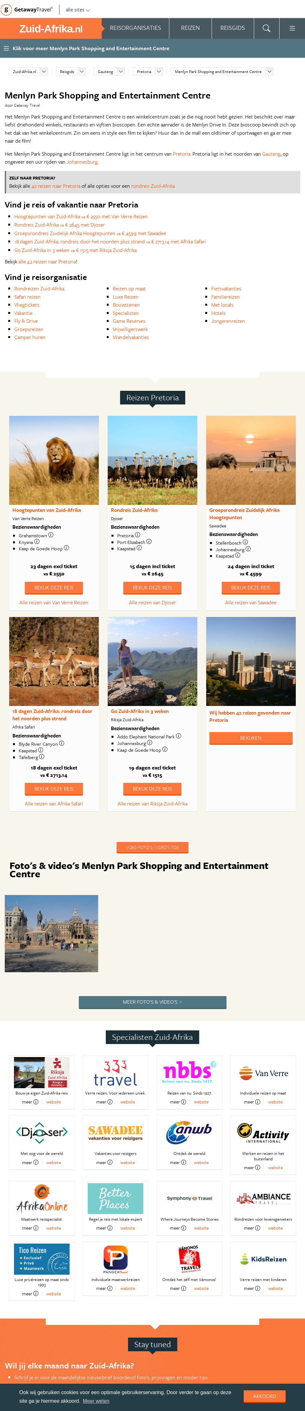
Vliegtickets (26, 305)
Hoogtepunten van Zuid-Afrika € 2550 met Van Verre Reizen (81, 216)
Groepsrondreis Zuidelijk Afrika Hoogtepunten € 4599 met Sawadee (90, 233)
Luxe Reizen (126, 297)
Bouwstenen (126, 305)
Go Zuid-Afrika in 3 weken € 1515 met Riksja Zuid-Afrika (75, 250)
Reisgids (67, 71)
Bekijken (250, 738)
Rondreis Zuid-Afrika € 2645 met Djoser (59, 224)
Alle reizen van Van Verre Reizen (53, 602)
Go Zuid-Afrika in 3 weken (140, 711)
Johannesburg (82, 162)
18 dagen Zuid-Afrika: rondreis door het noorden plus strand (52, 714)
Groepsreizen (29, 329)
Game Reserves (129, 321)
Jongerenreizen (228, 321)
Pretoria (144, 71)
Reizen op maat (129, 288)
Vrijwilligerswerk (130, 329)
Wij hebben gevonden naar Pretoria (250, 716)
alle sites (78, 9)
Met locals (222, 305)
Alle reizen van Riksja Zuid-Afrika (152, 803)
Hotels (218, 313)
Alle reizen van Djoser (152, 602)
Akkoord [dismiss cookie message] (264, 1396)
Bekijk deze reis (53, 587)
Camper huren (29, 337)
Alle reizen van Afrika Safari (54, 803)
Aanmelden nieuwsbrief (44, 1345)
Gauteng (105, 71)
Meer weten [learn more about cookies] (96, 1401)
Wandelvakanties (131, 337)
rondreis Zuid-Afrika (153, 186)
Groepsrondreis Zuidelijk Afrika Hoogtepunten (244, 513)
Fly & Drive (26, 321)
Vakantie (23, 313)
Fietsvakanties (226, 288)
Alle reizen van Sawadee (250, 602)
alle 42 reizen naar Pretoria (47, 261)
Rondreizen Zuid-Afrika (39, 288)
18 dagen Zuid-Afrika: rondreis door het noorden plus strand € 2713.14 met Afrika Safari (110, 241)
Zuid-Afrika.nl (24, 71)
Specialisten (126, 313)
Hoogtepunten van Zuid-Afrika (46, 510)
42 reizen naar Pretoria (55, 186)
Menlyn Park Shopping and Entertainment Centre (218, 71)
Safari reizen (27, 297)
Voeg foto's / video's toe (152, 847)
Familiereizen (225, 297)
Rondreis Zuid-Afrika (134, 510)
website (53, 1040)
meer (30, 1040)
